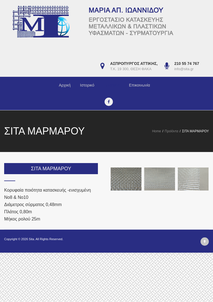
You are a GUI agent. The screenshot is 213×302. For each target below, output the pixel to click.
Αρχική (65, 85)
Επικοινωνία (139, 85)
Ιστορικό (87, 85)
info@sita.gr (184, 69)
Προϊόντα (112, 85)
